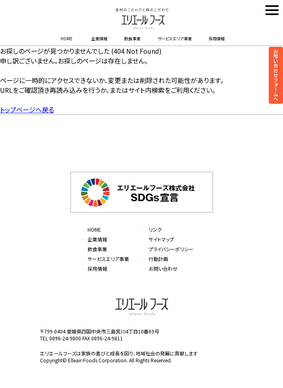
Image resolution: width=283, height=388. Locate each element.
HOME (66, 38)
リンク (152, 229)
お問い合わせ (160, 268)
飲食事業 (132, 38)
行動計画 (155, 258)
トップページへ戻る (27, 109)
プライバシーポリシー (167, 249)
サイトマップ (158, 239)
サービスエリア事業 (175, 38)
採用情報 (216, 38)
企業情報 (99, 38)
